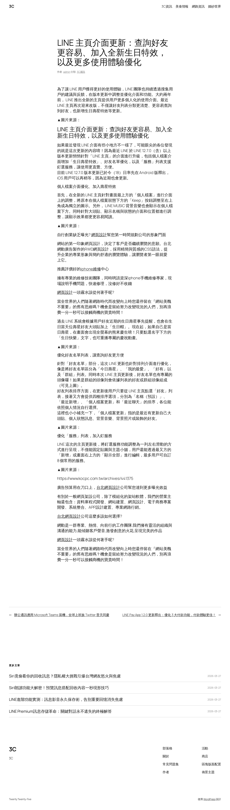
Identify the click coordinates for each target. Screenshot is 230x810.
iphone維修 (91, 269)
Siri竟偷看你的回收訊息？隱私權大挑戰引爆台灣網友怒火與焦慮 (65, 676)
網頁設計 (99, 234)
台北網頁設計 (108, 487)
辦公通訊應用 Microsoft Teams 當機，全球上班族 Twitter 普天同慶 (61, 615)
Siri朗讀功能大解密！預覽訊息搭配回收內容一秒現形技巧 (59, 688)
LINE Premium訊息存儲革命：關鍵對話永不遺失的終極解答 (60, 711)
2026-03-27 (214, 676)
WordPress (209, 799)
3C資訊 (81, 71)
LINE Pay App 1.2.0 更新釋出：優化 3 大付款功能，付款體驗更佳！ (169, 615)
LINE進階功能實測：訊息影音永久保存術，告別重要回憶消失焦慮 (66, 699)
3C (11, 6)
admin (66, 71)
